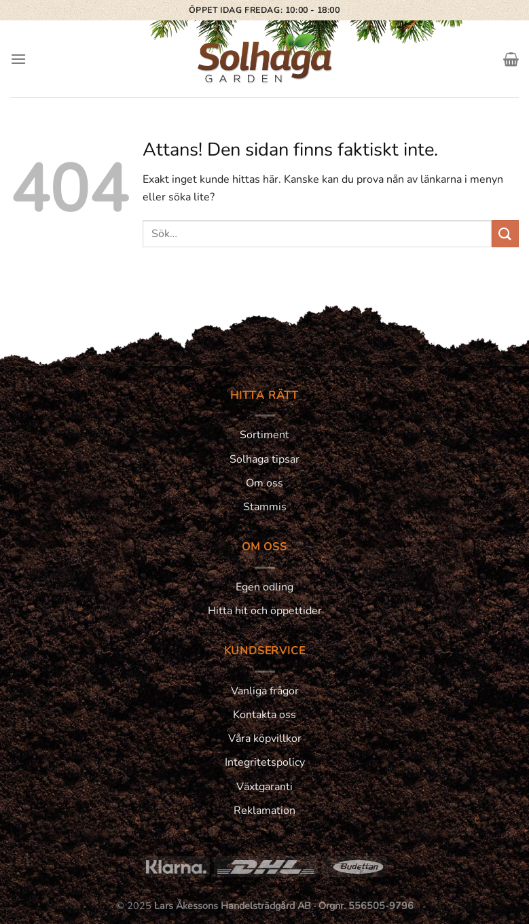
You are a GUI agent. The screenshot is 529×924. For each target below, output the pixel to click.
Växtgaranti (264, 786)
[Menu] (18, 58)
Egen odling (264, 587)
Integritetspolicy (265, 762)
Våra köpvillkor (265, 738)
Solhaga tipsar (264, 459)
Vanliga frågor (265, 690)
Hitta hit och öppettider (265, 610)
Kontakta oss (264, 714)
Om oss (264, 483)
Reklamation (264, 810)
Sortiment (264, 434)
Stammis (265, 506)
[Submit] (505, 233)
